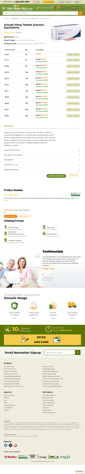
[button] (80, 472)
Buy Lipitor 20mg (9, 366)
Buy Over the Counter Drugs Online (52, 378)
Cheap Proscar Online (10, 371)
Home (7, 18)
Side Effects (9, 161)
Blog (5, 400)
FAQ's (5, 402)
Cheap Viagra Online (48, 369)
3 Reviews (19, 32)
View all (48, 278)
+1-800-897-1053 (21, 2)
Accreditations (8, 407)
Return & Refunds (47, 405)
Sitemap (6, 410)
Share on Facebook (55, 176)
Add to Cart (73, 54)
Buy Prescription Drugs (49, 373)
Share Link (73, 176)
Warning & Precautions (14, 155)
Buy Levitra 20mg (47, 366)
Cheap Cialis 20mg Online (50, 371)
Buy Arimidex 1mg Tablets (11, 383)
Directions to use (11, 166)
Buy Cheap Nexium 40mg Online (13, 386)
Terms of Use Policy (48, 400)
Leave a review (10, 216)
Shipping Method (11, 171)
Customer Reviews (9, 405)
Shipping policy (46, 410)
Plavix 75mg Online (9, 369)
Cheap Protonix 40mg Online (50, 383)
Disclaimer (45, 407)
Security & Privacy (47, 397)
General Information (13, 150)
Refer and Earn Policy (48, 412)
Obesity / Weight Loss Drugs (50, 376)
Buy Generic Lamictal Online (50, 381)
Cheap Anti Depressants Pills (12, 376)
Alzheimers (15, 18)
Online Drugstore (9, 395)
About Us (6, 397)
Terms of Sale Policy (48, 402)
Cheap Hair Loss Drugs (10, 373)
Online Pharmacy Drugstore (12, 378)
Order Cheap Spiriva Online (12, 381)
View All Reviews (24, 216)
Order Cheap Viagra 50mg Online (52, 386)
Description (9, 126)
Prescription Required (48, 395)
